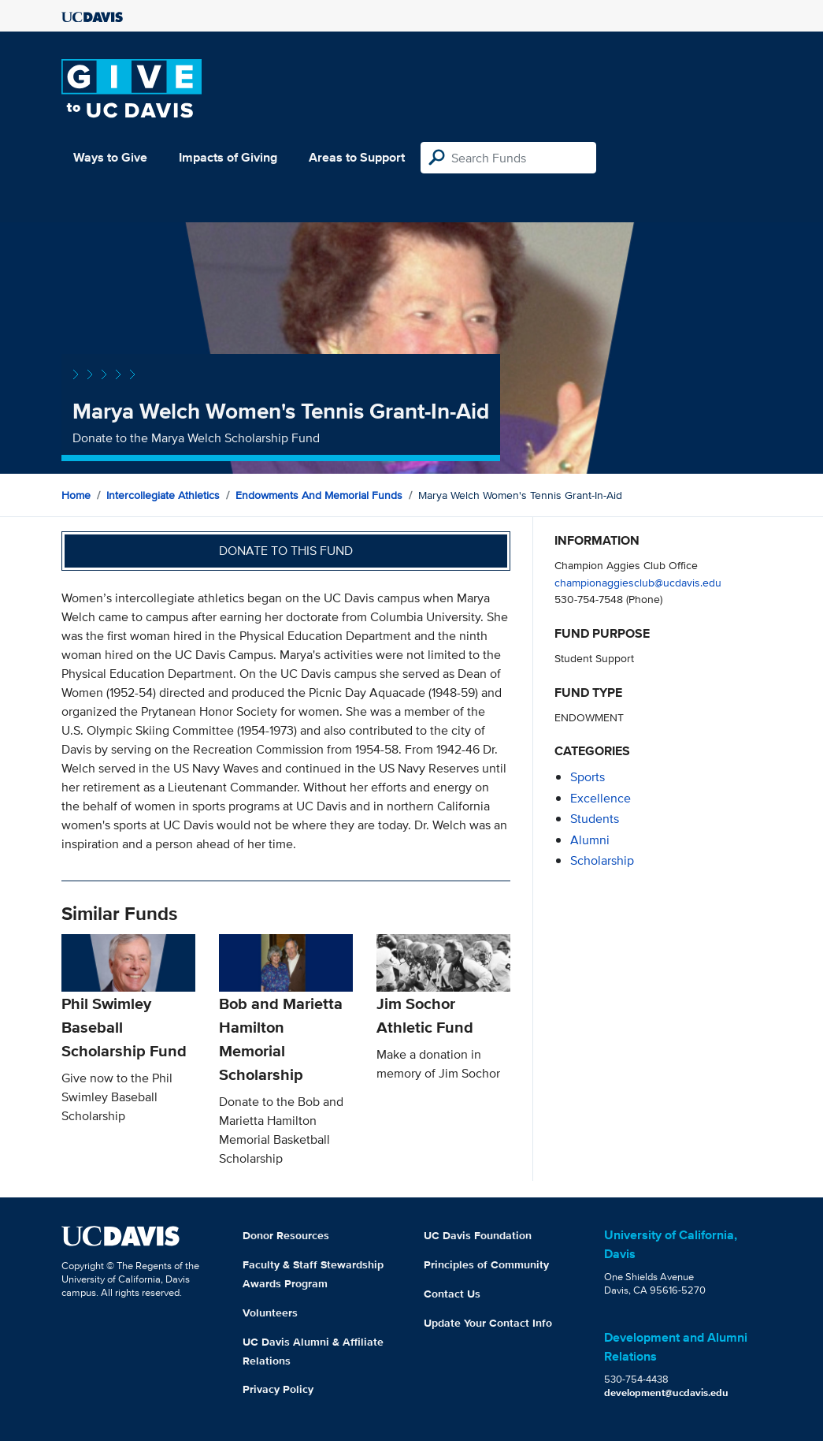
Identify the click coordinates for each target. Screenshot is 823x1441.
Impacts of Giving (228, 157)
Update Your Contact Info (488, 1323)
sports (587, 777)
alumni (590, 840)
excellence (600, 798)
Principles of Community (486, 1264)
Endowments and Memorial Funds (318, 495)
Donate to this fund (286, 551)
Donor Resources (286, 1235)
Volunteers (270, 1312)
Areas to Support (357, 157)
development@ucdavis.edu (666, 1392)
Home (76, 495)
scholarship (602, 860)
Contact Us (452, 1293)
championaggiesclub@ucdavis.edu (637, 582)
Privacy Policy (278, 1389)
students (594, 819)
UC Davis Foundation (478, 1235)
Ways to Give (110, 157)
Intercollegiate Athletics (163, 495)
